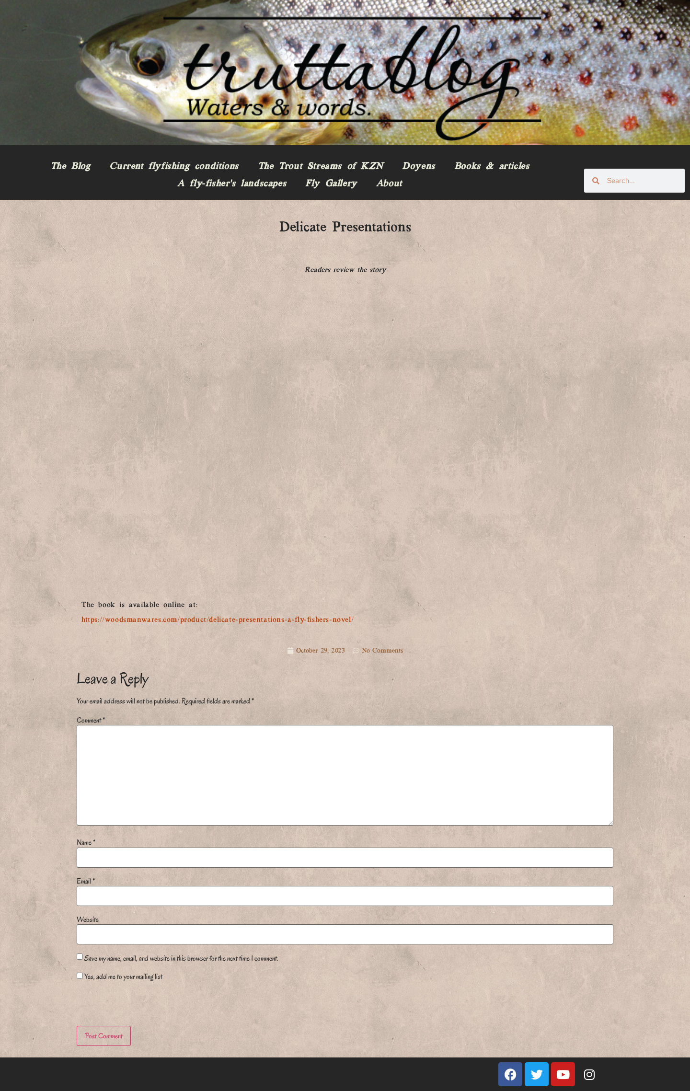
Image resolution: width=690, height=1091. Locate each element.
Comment (91, 720)
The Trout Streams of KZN (320, 167)
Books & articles (491, 167)
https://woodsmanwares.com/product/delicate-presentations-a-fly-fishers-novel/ (217, 620)
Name (86, 842)
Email (86, 881)
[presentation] (142, 1005)
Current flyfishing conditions (173, 167)
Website (88, 919)
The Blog (70, 167)
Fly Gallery (331, 184)
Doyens (418, 167)
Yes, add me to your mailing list (119, 976)
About (389, 184)
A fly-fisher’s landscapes (231, 184)
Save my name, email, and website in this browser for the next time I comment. (181, 958)
